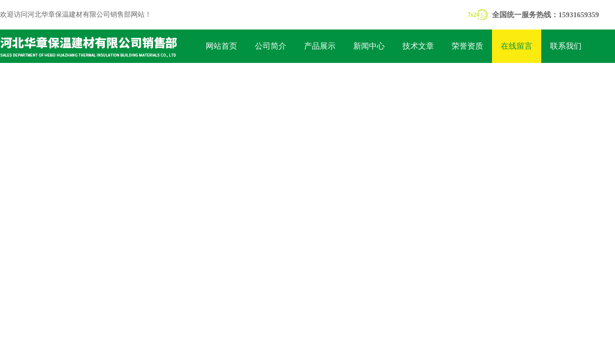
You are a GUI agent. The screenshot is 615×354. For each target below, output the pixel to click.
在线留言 (516, 46)
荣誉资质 (467, 46)
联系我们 (566, 46)
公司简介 (270, 46)
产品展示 (320, 46)
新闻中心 (369, 46)
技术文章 (418, 46)
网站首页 (221, 46)
